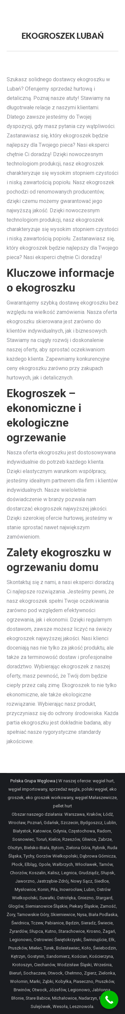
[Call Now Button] (109, 1000)
